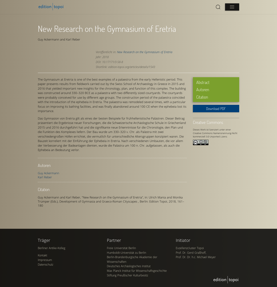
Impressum (45, 261)
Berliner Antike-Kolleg (51, 250)
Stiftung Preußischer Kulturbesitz (127, 277)
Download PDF (216, 108)
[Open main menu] (232, 7)
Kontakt (42, 257)
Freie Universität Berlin (121, 250)
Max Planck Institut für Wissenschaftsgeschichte (137, 272)
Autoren (202, 89)
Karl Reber (45, 177)
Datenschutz (45, 266)
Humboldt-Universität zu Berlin (126, 254)
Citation (202, 97)
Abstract (203, 82)
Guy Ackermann (48, 173)
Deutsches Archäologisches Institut (129, 268)
